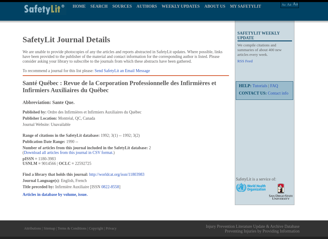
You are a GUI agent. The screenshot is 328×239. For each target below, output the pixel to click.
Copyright (96, 228)
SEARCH (99, 6)
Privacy (111, 228)
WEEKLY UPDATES (181, 6)
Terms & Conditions (71, 228)
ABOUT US (215, 6)
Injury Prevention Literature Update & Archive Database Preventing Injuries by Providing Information (253, 228)
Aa (284, 4)
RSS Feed (245, 61)
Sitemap (49, 228)
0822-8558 (110, 187)
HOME (79, 6)
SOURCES (122, 6)
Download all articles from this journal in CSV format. (68, 152)
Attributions (32, 228)
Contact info (278, 93)
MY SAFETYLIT (245, 6)
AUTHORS (146, 6)
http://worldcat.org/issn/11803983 (116, 174)
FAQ (274, 86)
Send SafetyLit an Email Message (122, 71)
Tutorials (260, 86)
